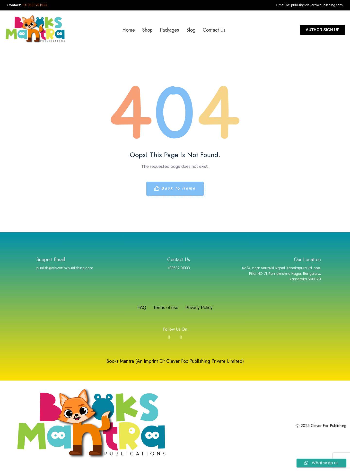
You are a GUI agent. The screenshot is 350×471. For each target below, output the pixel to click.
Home (128, 30)
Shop (147, 30)
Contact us (214, 30)
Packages (169, 30)
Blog (190, 30)
